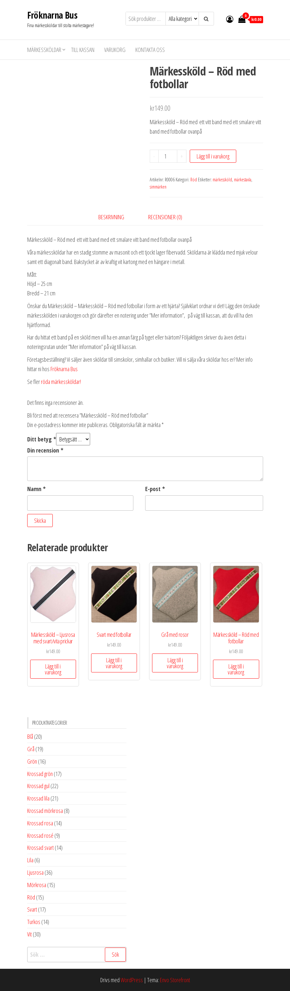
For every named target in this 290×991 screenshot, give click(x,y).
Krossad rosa (40, 823)
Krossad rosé (40, 835)
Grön (32, 761)
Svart (32, 909)
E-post (155, 489)
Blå (30, 736)
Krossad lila (38, 798)
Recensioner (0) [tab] (165, 217)
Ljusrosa (35, 872)
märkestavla (242, 179)
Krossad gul (38, 786)
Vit (29, 934)
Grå (30, 749)
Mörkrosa (36, 885)
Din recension (45, 450)
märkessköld (222, 179)
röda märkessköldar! (61, 382)
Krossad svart (40, 847)
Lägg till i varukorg (213, 156)
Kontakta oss (150, 50)
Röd (193, 179)
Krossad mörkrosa (45, 811)
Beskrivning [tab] (111, 217)
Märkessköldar (44, 50)
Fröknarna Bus (52, 15)
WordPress (132, 980)
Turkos (33, 922)
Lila (30, 860)
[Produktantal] (167, 156)
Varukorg (115, 50)
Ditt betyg (41, 439)
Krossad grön (40, 774)
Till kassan (82, 50)
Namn (36, 489)
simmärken (158, 187)
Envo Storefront (175, 980)
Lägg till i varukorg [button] (53, 669)
